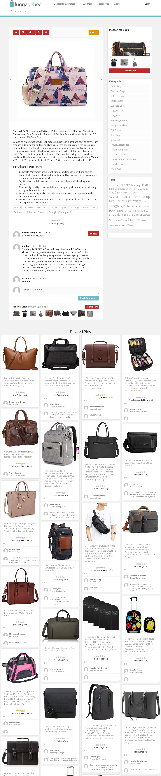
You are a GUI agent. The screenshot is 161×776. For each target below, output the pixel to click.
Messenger (74, 207)
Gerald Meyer (136, 670)
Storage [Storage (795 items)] (146, 214)
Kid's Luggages (118, 96)
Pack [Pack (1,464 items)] (112, 210)
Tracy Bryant (136, 409)
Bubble (17, 207)
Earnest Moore (56, 669)
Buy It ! (94, 32)
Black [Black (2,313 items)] (146, 184)
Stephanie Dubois (98, 495)
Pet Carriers (116, 130)
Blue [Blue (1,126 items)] (111, 188)
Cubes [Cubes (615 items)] (129, 193)
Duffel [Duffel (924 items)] (136, 192)
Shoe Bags (116, 135)
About (118, 3)
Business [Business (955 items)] (130, 188)
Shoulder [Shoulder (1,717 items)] (115, 214)
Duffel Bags (116, 86)
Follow (93, 233)
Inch (45, 207)
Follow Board (92, 307)
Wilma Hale (14, 549)
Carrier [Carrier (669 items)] (145, 189)
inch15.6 (53, 207)
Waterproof (65, 212)
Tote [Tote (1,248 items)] (124, 220)
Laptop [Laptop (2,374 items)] (144, 196)
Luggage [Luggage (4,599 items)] (117, 206)
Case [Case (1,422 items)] (118, 192)
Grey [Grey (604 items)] (123, 197)
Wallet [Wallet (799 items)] (144, 220)
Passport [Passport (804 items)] (128, 210)
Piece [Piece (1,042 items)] (136, 210)
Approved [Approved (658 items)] (117, 185)
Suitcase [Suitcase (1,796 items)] (115, 220)
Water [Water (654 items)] (111, 225)
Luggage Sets (117, 110)
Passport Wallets (119, 125)
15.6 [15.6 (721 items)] (111, 185)
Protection (19, 212)
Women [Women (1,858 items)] (132, 225)
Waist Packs (117, 169)
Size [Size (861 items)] (124, 214)
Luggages (88, 3)
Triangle (53, 212)
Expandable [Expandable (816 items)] (114, 197)
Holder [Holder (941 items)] (128, 197)
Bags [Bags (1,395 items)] (139, 185)
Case (38, 207)
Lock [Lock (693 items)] (144, 201)
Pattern (86, 207)
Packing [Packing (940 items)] (119, 210)
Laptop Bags (117, 100)
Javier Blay (54, 404)
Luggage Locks (118, 105)
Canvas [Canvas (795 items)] (138, 189)
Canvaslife (28, 207)
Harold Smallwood (98, 668)
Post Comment (88, 298)
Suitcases (115, 139)
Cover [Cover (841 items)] (124, 192)
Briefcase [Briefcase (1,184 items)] (120, 188)
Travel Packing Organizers (123, 159)
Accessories (104, 3)
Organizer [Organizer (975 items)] (144, 206)
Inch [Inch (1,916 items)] (135, 197)
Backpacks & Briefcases (67, 3)
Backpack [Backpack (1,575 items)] (128, 185)
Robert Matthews (17, 402)
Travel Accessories (120, 144)
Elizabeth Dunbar (17, 634)
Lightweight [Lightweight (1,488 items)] (133, 201)
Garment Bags (118, 91)
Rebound (31, 212)
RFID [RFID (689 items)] (141, 211)
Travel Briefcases (119, 154)
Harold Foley (95, 579)
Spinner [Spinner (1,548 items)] (137, 214)
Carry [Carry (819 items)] (111, 192)
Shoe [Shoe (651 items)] (146, 211)
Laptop (63, 207)
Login (147, 3)
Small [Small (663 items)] (129, 215)
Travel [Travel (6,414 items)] (133, 220)
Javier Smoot (55, 504)
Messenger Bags (38, 306)
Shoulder (42, 212)
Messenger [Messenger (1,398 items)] (132, 206)
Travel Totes (117, 164)
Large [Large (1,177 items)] (112, 201)
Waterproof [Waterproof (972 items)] (121, 225)
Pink (95, 207)
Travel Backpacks (119, 149)
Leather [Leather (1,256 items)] (120, 201)
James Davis (14, 722)
